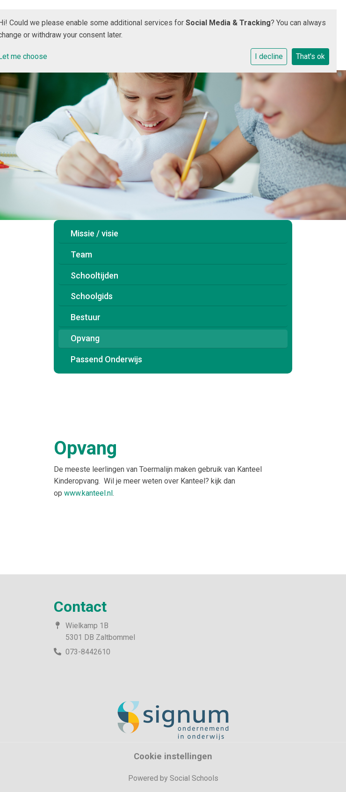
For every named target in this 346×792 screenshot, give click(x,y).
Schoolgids (92, 296)
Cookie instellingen (173, 756)
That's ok (310, 56)
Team (81, 254)
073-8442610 (87, 651)
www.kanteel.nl (88, 493)
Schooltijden (94, 275)
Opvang (85, 338)
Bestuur (86, 317)
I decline (269, 56)
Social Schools (194, 778)
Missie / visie (94, 233)
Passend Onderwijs (106, 359)
